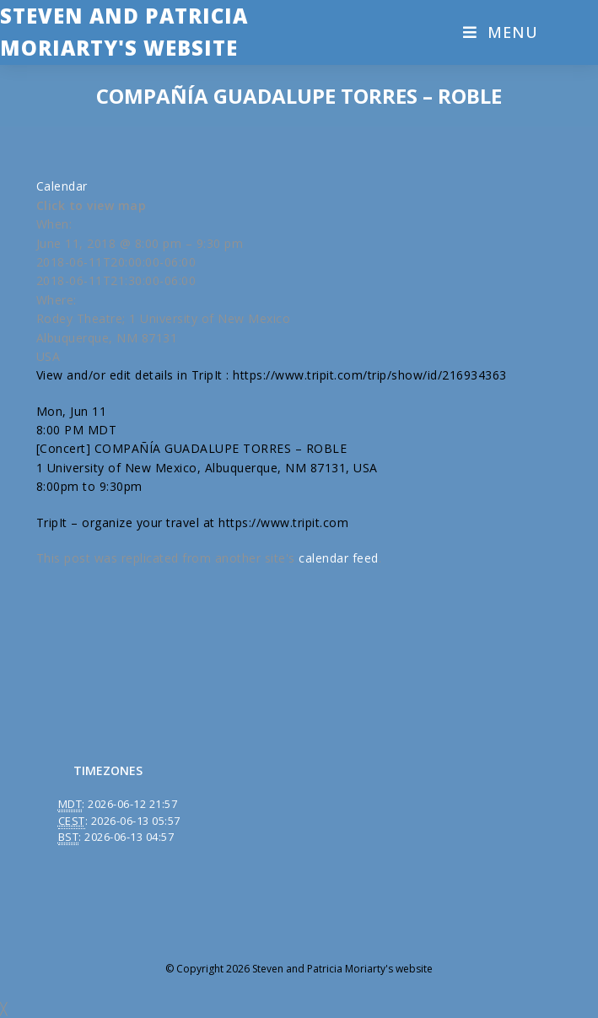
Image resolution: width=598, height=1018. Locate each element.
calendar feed (339, 558)
